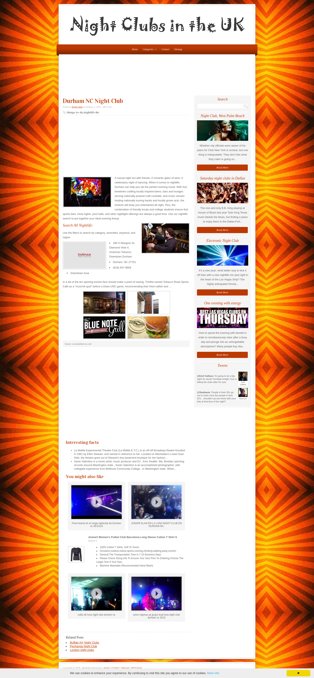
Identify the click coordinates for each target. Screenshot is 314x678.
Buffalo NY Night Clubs (84, 642)
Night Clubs (77, 107)
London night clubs (82, 650)
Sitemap (178, 49)
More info (213, 673)
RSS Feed (136, 668)
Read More (222, 167)
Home (107, 668)
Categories (149, 50)
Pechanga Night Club (83, 646)
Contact (165, 49)
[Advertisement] (158, 76)
